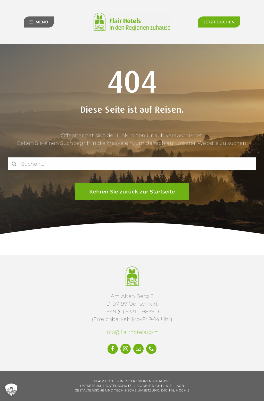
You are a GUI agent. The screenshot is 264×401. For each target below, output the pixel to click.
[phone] (151, 349)
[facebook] (113, 349)
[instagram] (125, 349)
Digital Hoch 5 (175, 390)
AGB (180, 386)
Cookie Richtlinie (154, 386)
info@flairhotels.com (132, 332)
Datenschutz (119, 386)
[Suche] (14, 164)
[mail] (138, 349)
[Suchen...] (132, 164)
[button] (11, 389)
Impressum (90, 386)
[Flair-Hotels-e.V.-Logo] (132, 269)
